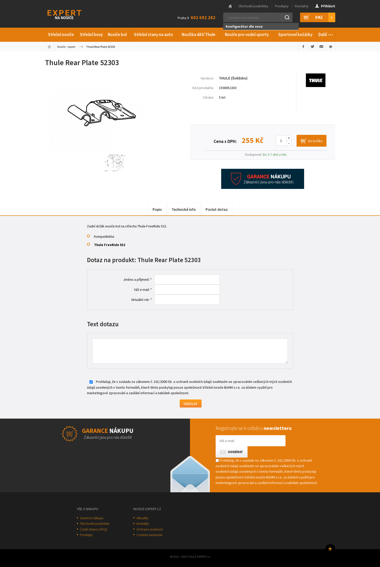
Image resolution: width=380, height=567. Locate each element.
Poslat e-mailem (321, 46)
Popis (157, 209)
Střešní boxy (91, 34)
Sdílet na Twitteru (312, 46)
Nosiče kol (117, 34)
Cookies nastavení (149, 535)
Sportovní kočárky (295, 34)
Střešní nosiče (61, 34)
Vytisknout (330, 46)
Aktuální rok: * (141, 299)
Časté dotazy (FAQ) (93, 529)
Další (325, 33)
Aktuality (142, 518)
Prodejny (282, 6)
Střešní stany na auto (153, 34)
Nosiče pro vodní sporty (247, 34)
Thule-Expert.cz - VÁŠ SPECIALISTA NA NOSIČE (71, 14)
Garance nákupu (91, 518)
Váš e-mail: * (143, 289)
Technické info (184, 209)
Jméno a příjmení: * (137, 279)
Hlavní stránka (230, 6)
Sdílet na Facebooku (303, 46)
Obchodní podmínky (253, 6)
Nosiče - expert (66, 47)
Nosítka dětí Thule (198, 34)
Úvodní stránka (49, 46)
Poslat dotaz (217, 209)
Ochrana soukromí (149, 529)
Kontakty (302, 6)
